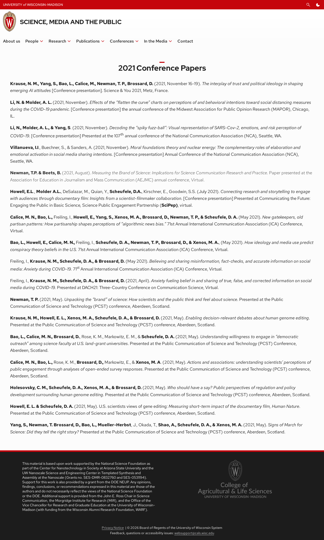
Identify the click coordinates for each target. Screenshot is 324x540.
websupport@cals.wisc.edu (194, 533)
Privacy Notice (113, 528)
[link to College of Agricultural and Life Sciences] (235, 479)
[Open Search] (308, 4)
